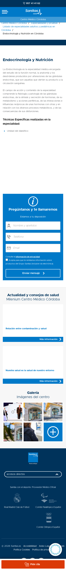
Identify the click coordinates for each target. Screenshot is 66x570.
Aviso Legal (45, 546)
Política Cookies (22, 550)
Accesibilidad (30, 546)
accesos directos (33, 475)
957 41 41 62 (31, 3)
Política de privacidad (43, 550)
